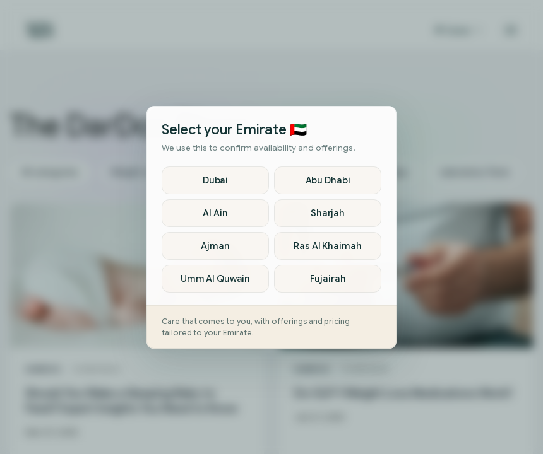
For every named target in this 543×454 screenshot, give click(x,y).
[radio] (215, 180)
